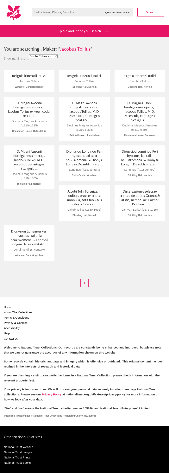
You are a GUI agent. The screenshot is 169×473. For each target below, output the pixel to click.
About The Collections (18, 312)
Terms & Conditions (16, 317)
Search (150, 12)
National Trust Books (17, 462)
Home (8, 307)
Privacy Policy (52, 394)
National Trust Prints (17, 457)
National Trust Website (18, 447)
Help (7, 333)
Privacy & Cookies (16, 322)
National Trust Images (18, 452)
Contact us (11, 338)
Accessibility (12, 328)
